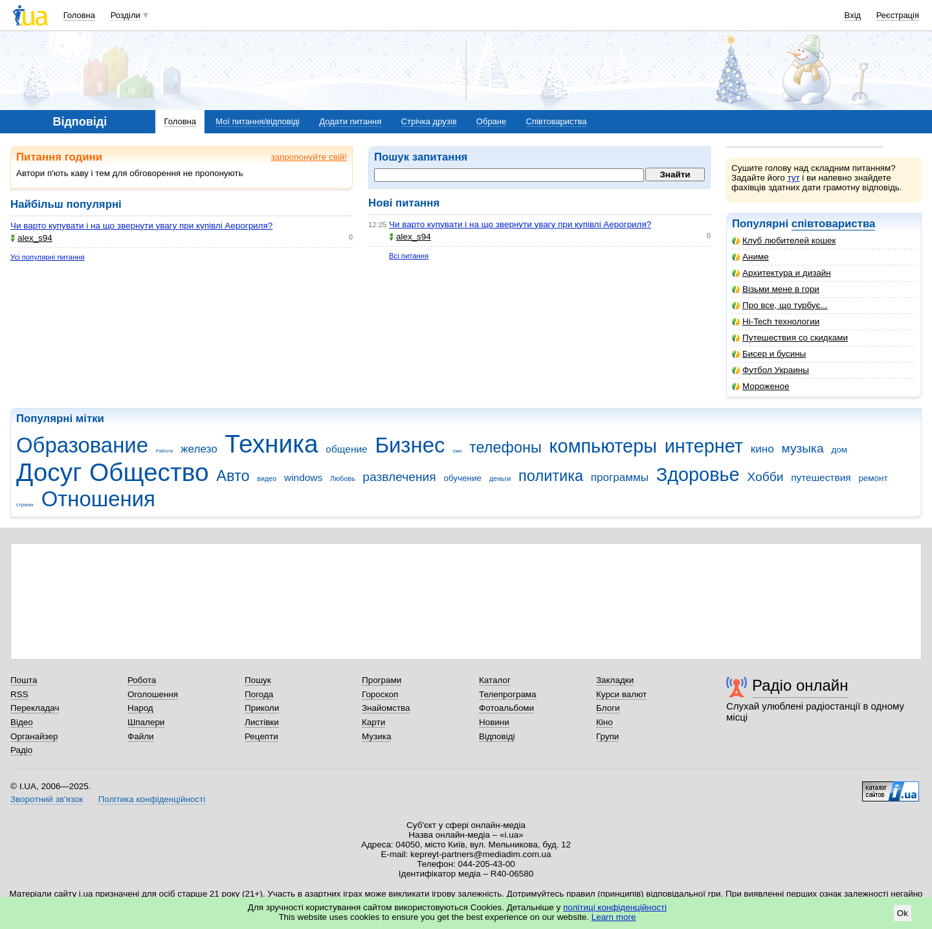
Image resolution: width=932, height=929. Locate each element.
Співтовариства (556, 121)
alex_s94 (31, 238)
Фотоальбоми (506, 708)
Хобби (765, 477)
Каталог (495, 680)
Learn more (614, 917)
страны (25, 505)
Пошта (23, 680)
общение (346, 448)
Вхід (853, 15)
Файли (141, 736)
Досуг (49, 472)
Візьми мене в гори (775, 289)
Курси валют (621, 694)
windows (303, 477)
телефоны (505, 447)
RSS (19, 694)
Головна (79, 15)
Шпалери (146, 722)
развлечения (399, 477)
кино (762, 449)
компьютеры (603, 446)
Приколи (262, 708)
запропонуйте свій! (309, 157)
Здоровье (698, 474)
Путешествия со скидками (790, 337)
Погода (259, 694)
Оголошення (153, 694)
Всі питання (408, 256)
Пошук (258, 680)
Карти (373, 722)
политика (550, 475)
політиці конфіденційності (615, 907)
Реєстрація (897, 15)
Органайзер (34, 736)
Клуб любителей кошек (784, 240)
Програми (381, 680)
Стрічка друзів (429, 121)
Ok (902, 913)
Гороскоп (380, 694)
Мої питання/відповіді (258, 121)
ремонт (872, 478)
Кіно (604, 722)
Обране (491, 121)
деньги (500, 478)
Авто (232, 475)
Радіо (21, 750)
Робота (142, 680)
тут (793, 178)
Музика (376, 736)
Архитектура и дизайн (781, 273)
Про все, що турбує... (780, 305)
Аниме (750, 257)
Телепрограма (508, 694)
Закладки (615, 680)
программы (620, 477)
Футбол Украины (770, 370)
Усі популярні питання (47, 257)
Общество (149, 472)
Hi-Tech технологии (775, 321)
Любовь (342, 478)
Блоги (608, 708)
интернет (704, 446)
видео (266, 478)
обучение (462, 478)
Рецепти (261, 736)
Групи (607, 736)
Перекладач (34, 708)
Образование (82, 445)
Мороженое (760, 386)
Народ (140, 708)
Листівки (262, 722)
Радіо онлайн (800, 685)
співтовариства (834, 224)
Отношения (98, 499)
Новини (494, 722)
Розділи (125, 15)
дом (839, 449)
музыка (802, 448)
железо (199, 449)
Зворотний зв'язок (46, 799)
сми (456, 451)
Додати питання (350, 121)
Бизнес (410, 445)
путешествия (821, 477)
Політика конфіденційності (151, 799)
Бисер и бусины (769, 354)
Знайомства (386, 708)
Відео (21, 722)
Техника (271, 444)
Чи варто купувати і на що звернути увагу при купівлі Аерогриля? (141, 225)
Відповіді (497, 736)
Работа (164, 451)
